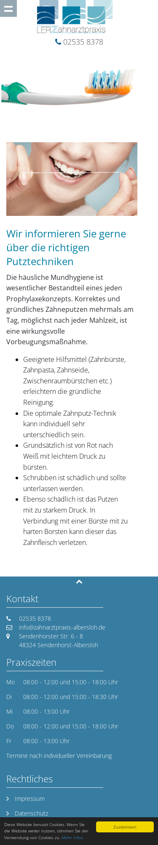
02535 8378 (83, 42)
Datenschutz (31, 813)
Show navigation (8, 8)
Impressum (30, 798)
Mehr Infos (72, 837)
